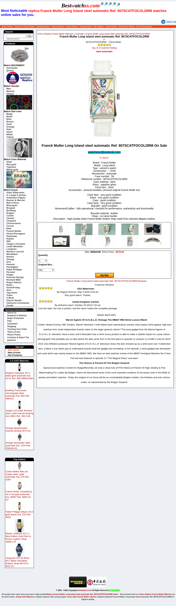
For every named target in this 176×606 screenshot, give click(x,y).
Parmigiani (12, 267)
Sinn (8, 290)
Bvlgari (10, 213)
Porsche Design (15, 277)
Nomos (10, 256)
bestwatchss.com (84, 590)
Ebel (8, 228)
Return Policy (13, 334)
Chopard (11, 220)
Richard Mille (13, 280)
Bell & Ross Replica (127, 27)
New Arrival (14, 352)
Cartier (10, 215)
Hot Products (15, 355)
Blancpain (11, 205)
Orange (10, 126)
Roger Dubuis (13, 282)
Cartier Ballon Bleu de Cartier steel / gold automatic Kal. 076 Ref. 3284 (17, 475)
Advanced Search (13, 39)
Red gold (11, 164)
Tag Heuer (11, 292)
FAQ (9, 321)
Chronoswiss (13, 223)
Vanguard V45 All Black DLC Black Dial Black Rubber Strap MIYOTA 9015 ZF (17, 562)
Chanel (10, 218)
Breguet (10, 208)
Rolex (9, 285)
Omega (10, 259)
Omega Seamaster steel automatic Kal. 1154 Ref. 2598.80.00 (18, 445)
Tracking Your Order (17, 329)
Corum (10, 226)
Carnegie (79, 34)
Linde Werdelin (14, 246)
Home (40, 34)
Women (10, 91)
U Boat (10, 297)
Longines (11, 249)
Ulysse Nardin (14, 300)
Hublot (10, 238)
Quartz (10, 70)
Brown (9, 121)
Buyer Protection (15, 318)
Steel (9, 162)
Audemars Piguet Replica (24, 27)
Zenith (9, 305)
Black (9, 116)
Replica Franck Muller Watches (59, 34)
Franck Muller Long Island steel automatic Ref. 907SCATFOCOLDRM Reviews (107, 281)
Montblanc (12, 254)
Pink (8, 129)
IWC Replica (99, 27)
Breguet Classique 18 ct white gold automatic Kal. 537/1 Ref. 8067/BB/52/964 (19, 376)
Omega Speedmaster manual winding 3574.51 (18, 429)
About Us (11, 313)
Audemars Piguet (15, 197)
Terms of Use (13, 332)
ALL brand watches (144, 27)
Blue (8, 119)
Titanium (11, 167)
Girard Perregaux (15, 233)
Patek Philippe (14, 269)
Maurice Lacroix (15, 251)
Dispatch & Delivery (17, 315)
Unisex (10, 93)
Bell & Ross (12, 202)
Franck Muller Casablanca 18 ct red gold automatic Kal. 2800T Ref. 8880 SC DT (19, 495)
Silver (9, 132)
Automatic (12, 68)
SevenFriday (13, 287)
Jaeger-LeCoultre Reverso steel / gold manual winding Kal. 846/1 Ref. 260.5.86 (19, 413)
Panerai (10, 264)
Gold (9, 124)
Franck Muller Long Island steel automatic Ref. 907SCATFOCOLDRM (118, 34)
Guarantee (12, 324)
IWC (8, 241)
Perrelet (10, 272)
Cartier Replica (111, 27)
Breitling (11, 210)
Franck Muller (13, 231)
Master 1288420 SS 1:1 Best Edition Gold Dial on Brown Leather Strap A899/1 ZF (18, 537)
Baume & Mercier (15, 200)
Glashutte (11, 236)
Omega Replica (85, 27)
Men (8, 88)
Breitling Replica (43, 27)
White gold (12, 169)
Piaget (9, 274)
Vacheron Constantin (17, 303)
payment (11, 340)
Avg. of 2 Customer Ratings (104, 48)
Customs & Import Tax (18, 337)
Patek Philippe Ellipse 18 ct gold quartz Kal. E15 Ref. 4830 (19, 514)
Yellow (9, 137)
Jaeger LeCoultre (15, 244)
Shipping (11, 326)
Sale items (13, 350)
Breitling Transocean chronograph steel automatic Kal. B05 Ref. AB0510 (18, 394)
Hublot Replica (72, 27)
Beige (9, 114)
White (9, 134)
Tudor (9, 295)
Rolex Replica (7, 27)
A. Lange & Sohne (16, 195)
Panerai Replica (57, 27)
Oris (8, 262)
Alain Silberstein (15, 192)
